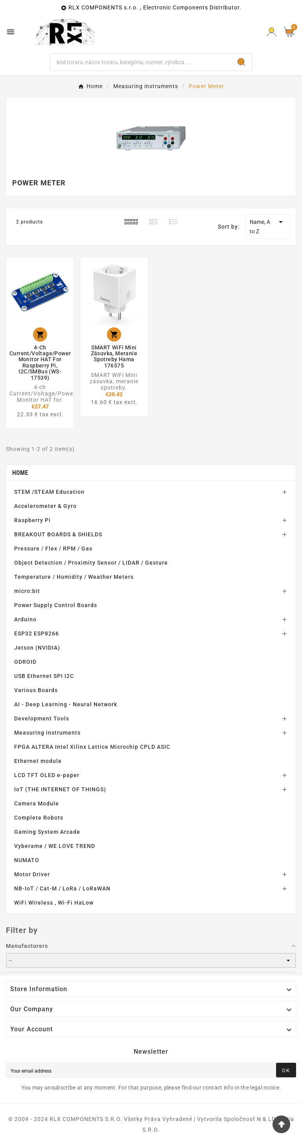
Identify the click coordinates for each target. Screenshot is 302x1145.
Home (20, 472)
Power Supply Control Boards (55, 605)
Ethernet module (38, 761)
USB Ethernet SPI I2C (44, 676)
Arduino (25, 619)
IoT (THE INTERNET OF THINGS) (60, 789)
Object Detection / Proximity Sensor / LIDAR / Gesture (91, 563)
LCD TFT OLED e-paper (46, 775)
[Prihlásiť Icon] (271, 32)
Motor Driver (32, 874)
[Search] (141, 62)
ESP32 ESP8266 (36, 633)
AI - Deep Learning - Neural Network (65, 704)
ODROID (25, 662)
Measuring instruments (47, 732)
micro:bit (27, 591)
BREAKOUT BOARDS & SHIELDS (58, 534)
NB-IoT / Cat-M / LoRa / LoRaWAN (62, 888)
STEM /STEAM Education (49, 492)
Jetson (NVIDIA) (37, 648)
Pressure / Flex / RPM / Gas (53, 548)
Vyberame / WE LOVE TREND (54, 846)
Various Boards (36, 690)
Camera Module (36, 803)
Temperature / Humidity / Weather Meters (74, 577)
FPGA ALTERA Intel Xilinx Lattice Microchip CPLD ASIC (92, 747)
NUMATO (26, 860)
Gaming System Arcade (47, 832)
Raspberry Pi (32, 520)
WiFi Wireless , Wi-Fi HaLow (54, 902)
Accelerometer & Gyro (45, 506)
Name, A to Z (267, 226)
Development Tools (41, 718)
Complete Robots (38, 817)
